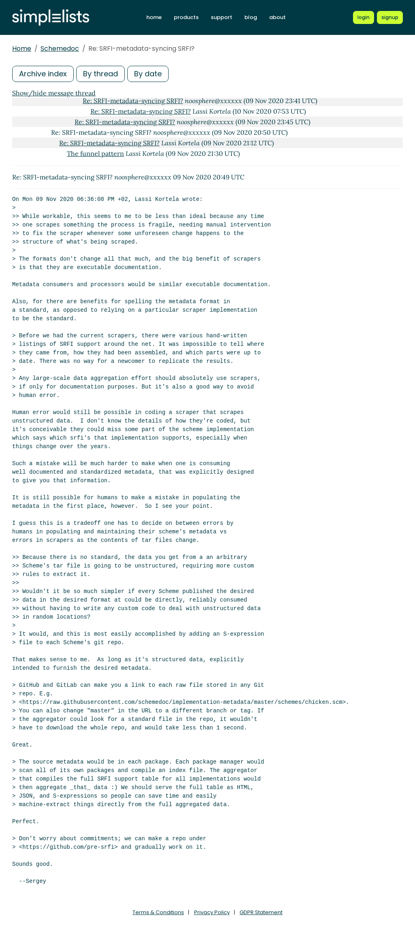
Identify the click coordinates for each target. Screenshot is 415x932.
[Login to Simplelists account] (363, 17)
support (222, 17)
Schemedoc (60, 48)
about (278, 17)
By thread (100, 74)
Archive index (43, 74)
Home (21, 48)
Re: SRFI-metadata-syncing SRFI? (133, 101)
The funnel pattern (95, 153)
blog (251, 17)
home (154, 17)
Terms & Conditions (158, 912)
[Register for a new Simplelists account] (390, 17)
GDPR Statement (261, 912)
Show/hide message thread (54, 93)
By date (148, 74)
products (186, 17)
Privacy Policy (212, 912)
